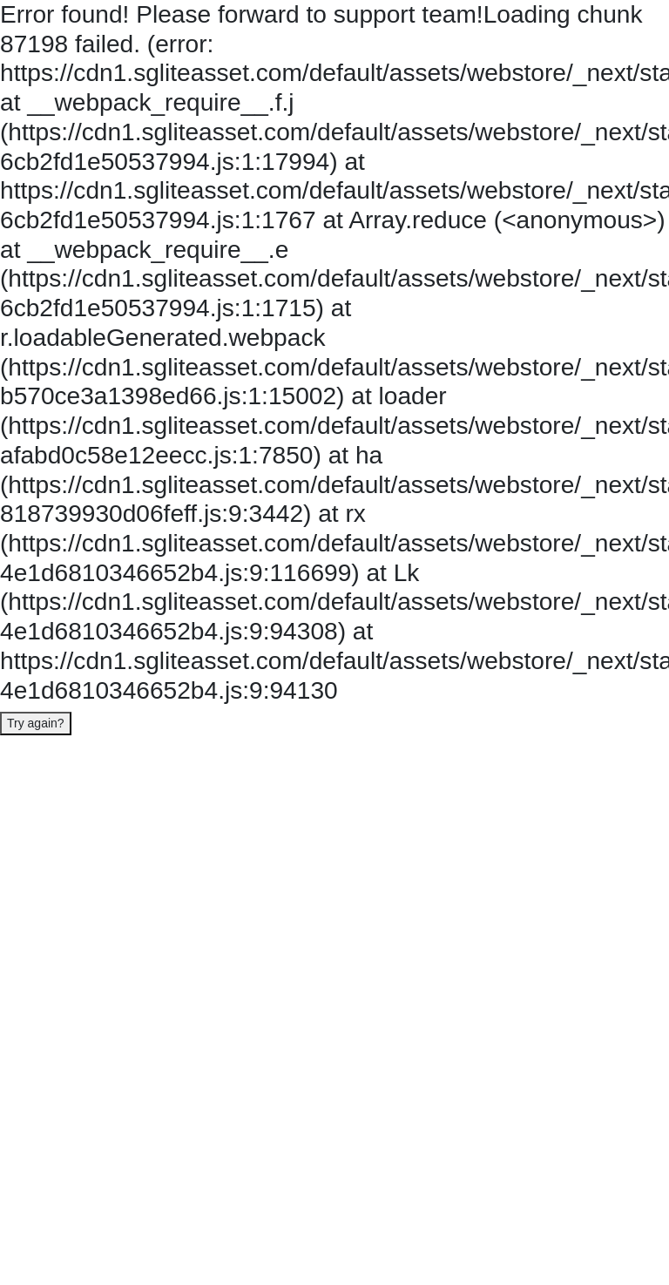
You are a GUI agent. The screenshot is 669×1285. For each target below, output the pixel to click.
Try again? (35, 723)
